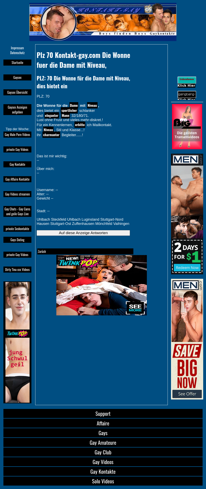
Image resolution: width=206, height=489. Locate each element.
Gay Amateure (103, 442)
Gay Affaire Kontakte (17, 179)
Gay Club (103, 452)
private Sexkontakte (17, 228)
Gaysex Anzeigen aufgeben (17, 109)
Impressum (17, 47)
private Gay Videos (17, 149)
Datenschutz (17, 52)
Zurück (42, 251)
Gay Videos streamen (17, 194)
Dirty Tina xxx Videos (17, 269)
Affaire (103, 423)
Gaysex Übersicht (17, 92)
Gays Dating (17, 239)
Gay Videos (103, 462)
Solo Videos (103, 481)
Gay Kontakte (17, 164)
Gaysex (17, 77)
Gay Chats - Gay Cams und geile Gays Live (17, 211)
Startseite (17, 62)
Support (103, 413)
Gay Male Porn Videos (17, 134)
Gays (103, 433)
